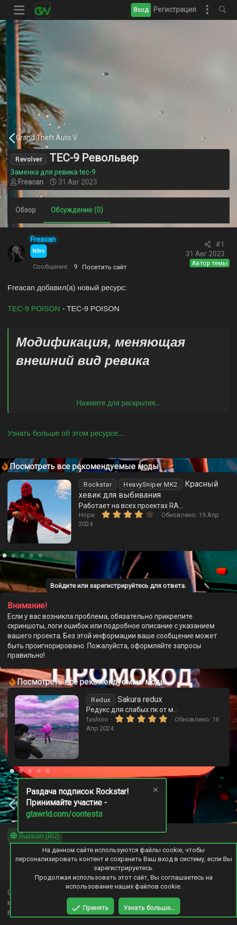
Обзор (25, 210)
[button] (19, 9)
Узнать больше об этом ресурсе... (65, 433)
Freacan (30, 182)
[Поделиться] (207, 244)
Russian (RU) (34, 836)
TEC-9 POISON (33, 308)
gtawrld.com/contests (64, 814)
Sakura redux (124, 699)
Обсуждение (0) (77, 210)
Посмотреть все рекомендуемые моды (84, 466)
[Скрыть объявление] (155, 791)
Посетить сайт (104, 267)
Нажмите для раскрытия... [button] (118, 403)
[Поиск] (223, 10)
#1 (220, 244)
